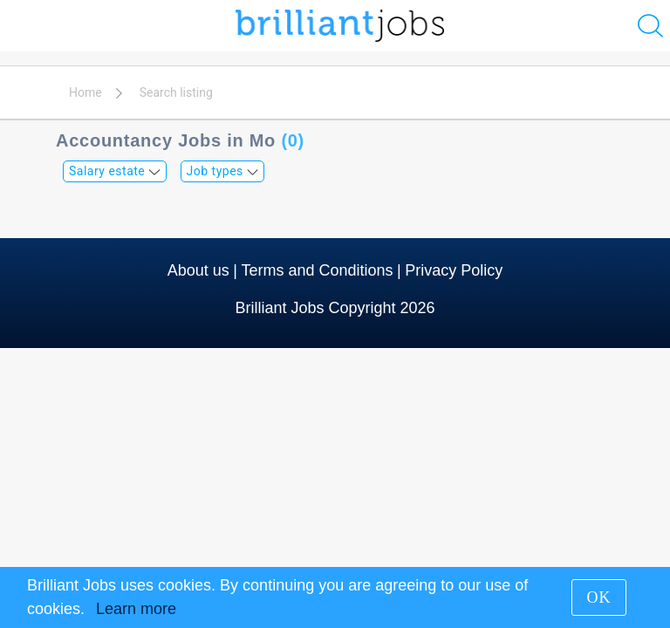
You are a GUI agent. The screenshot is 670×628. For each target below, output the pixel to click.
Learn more (136, 609)
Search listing (176, 92)
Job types (223, 171)
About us (198, 270)
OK (599, 597)
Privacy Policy (453, 270)
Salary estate (115, 171)
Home (85, 92)
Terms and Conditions (317, 270)
